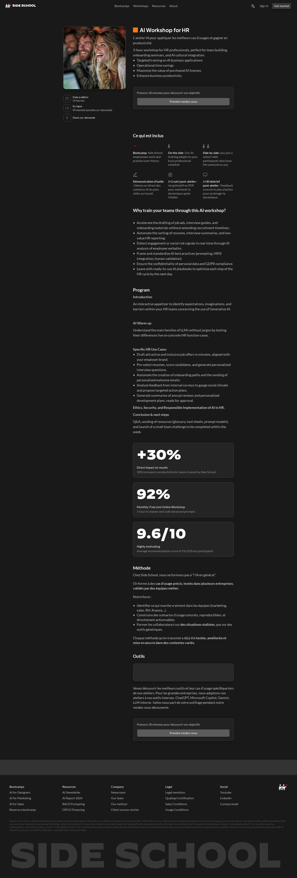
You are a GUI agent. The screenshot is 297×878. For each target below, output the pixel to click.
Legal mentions (175, 792)
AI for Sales (16, 804)
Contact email (229, 804)
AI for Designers (19, 792)
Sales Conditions (176, 804)
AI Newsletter (71, 792)
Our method (119, 804)
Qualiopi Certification (179, 798)
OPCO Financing (73, 809)
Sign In (264, 6)
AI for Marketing (20, 798)
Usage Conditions (177, 809)
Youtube (225, 792)
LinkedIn (225, 798)
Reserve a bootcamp (22, 809)
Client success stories (125, 809)
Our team (117, 798)
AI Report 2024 (72, 798)
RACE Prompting (73, 804)
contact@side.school (239, 824)
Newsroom (118, 792)
